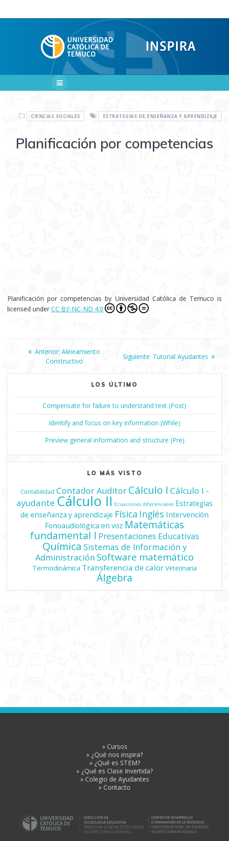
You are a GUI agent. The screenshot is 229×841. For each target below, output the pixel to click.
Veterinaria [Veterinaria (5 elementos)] (181, 568)
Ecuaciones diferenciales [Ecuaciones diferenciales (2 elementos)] (144, 504)
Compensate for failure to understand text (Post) (114, 405)
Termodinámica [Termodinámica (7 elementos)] (56, 567)
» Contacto (114, 787)
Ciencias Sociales (55, 116)
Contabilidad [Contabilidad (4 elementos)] (37, 491)
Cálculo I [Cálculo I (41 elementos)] (148, 490)
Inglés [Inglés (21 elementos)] (151, 514)
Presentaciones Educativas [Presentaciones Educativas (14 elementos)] (148, 536)
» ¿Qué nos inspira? (114, 754)
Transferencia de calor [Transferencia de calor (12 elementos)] (123, 567)
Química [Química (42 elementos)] (62, 546)
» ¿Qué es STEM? (114, 762)
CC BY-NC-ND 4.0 (100, 308)
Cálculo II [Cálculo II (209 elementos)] (84, 501)
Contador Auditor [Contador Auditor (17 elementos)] (91, 490)
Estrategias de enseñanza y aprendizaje (160, 116)
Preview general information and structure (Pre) (115, 440)
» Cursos (114, 746)
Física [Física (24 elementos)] (126, 514)
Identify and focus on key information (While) (114, 422)
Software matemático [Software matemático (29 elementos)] (145, 557)
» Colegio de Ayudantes (114, 779)
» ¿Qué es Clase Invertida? (114, 771)
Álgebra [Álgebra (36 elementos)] (114, 577)
